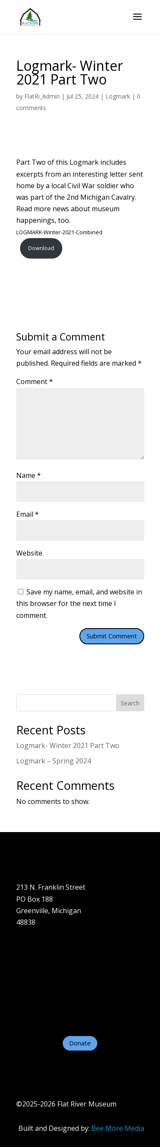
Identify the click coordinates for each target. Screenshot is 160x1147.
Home (25, 946)
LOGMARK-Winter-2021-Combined (59, 232)
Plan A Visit (34, 970)
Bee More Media (117, 1128)
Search (130, 703)
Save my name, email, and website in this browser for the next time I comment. (79, 603)
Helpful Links (37, 1016)
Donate (80, 1043)
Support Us (34, 993)
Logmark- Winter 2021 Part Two (67, 745)
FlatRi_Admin (42, 96)
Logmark (117, 96)
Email (27, 514)
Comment (34, 381)
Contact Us (33, 1004)
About (26, 958)
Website (29, 553)
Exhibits (28, 981)
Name (28, 475)
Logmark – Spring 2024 (53, 761)
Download (41, 248)
